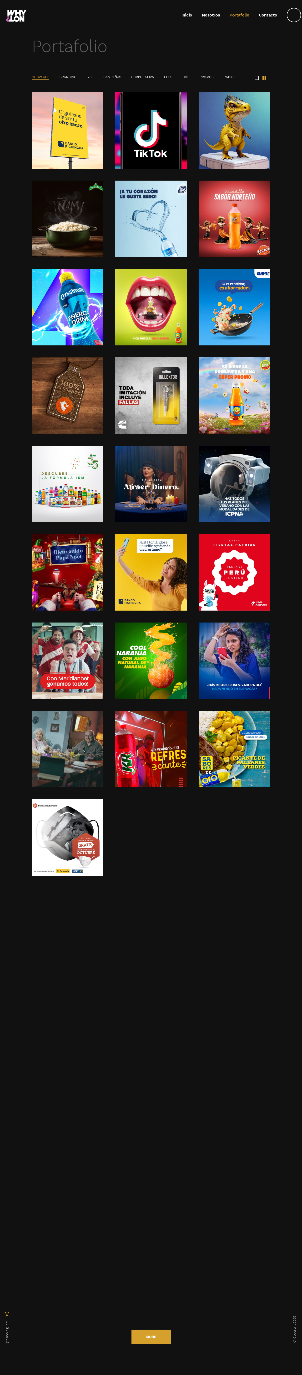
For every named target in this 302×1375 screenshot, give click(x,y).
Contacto (268, 14)
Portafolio (239, 14)
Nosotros (211, 14)
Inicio (186, 14)
